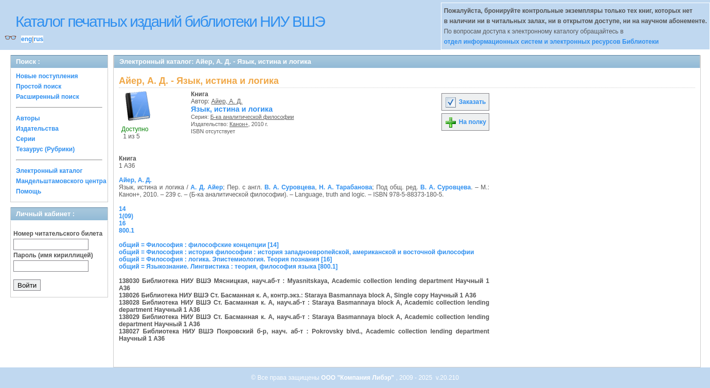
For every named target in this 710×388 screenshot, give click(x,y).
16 (122, 223)
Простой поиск (38, 86)
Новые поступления (47, 76)
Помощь (28, 191)
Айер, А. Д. (227, 101)
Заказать (465, 101)
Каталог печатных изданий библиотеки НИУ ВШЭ (170, 21)
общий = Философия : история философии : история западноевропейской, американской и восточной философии (296, 252)
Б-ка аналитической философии (252, 117)
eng (26, 39)
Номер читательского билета (57, 233)
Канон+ (238, 124)
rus (38, 39)
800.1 (126, 230)
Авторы (28, 118)
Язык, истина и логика (232, 109)
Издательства (37, 128)
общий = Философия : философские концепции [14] (199, 245)
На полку (465, 122)
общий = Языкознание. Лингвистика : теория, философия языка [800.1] (228, 266)
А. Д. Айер (206, 187)
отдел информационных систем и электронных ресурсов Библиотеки (551, 41)
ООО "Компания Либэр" (358, 377)
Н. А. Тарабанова (345, 187)
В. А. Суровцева (289, 187)
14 (122, 209)
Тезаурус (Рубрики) (45, 149)
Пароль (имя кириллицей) (53, 255)
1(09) (126, 216)
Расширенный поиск (47, 96)
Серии (25, 139)
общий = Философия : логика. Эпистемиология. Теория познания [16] (225, 259)
